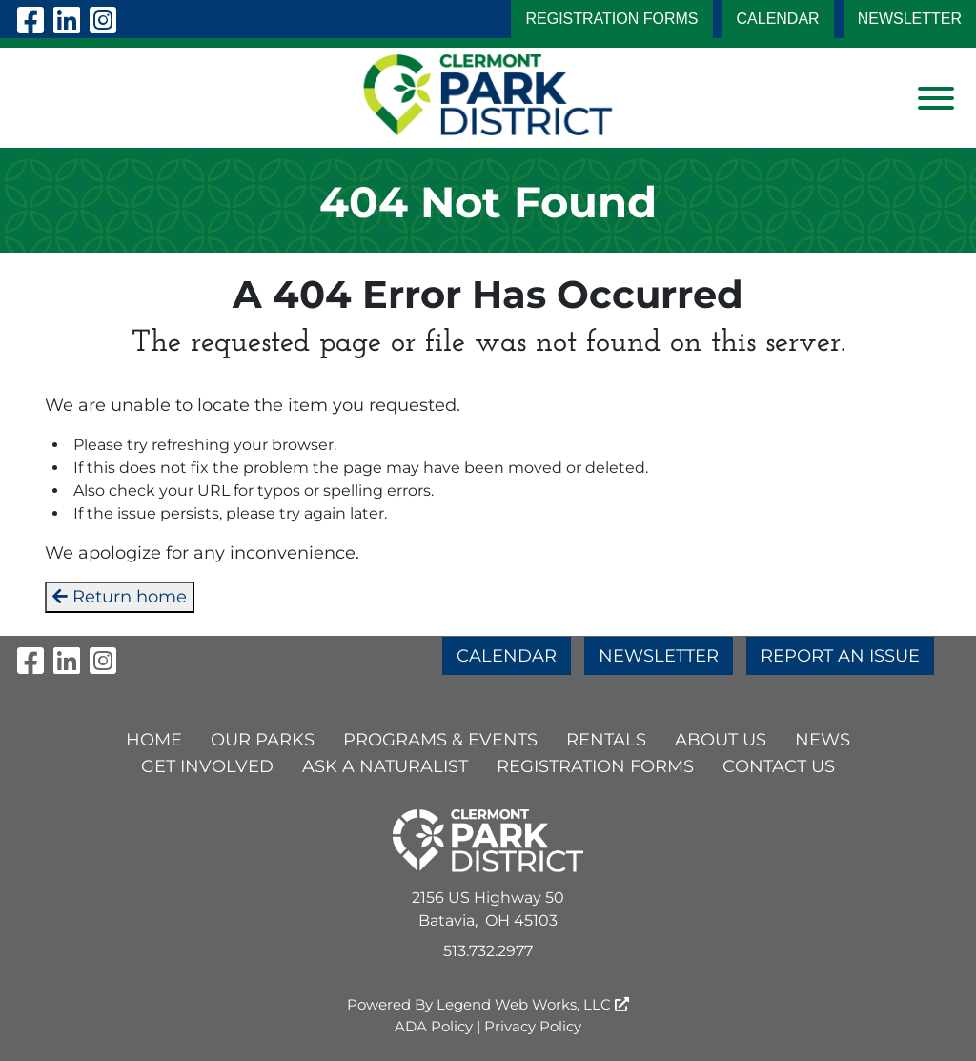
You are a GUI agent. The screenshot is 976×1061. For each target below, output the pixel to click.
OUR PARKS (263, 739)
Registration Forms (611, 18)
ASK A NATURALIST (385, 766)
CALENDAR (778, 18)
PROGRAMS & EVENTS (440, 739)
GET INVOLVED (207, 766)
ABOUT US (720, 739)
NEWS (822, 739)
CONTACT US (778, 766)
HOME (154, 739)
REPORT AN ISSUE (840, 655)
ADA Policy (434, 1026)
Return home (119, 596)
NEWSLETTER (910, 18)
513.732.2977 (488, 951)
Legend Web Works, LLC (533, 1004)
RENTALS (606, 739)
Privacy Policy (532, 1026)
